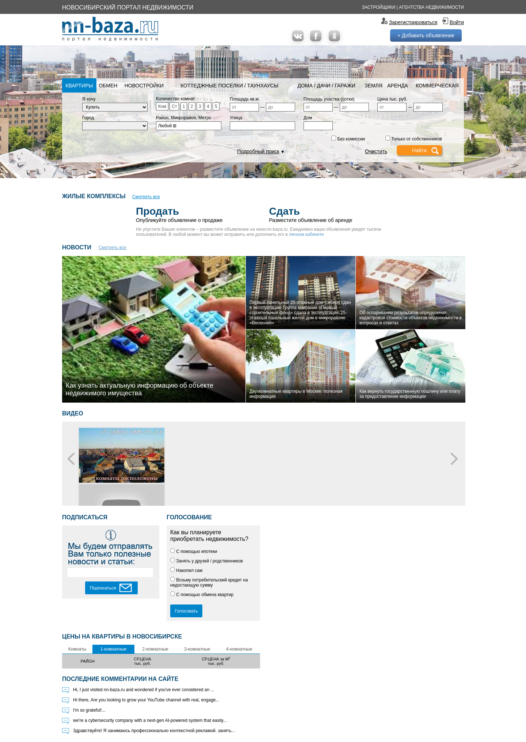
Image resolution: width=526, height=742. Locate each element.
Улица (236, 117)
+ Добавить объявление (425, 35)
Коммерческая (437, 85)
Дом (308, 117)
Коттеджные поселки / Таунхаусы (229, 85)
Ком (162, 106)
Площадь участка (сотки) (329, 99)
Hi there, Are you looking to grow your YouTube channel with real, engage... (146, 700)
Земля (373, 85)
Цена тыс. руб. (392, 99)
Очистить (376, 151)
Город (88, 117)
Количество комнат (175, 98)
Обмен (108, 85)
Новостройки (144, 85)
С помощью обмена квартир (201, 594)
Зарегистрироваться (413, 22)
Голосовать (186, 611)
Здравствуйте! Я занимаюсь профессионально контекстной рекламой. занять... (154, 730)
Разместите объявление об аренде (330, 213)
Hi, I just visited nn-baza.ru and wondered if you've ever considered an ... (143, 689)
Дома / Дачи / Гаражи (326, 85)
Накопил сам (186, 570)
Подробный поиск (258, 151)
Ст (174, 106)
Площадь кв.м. (245, 99)
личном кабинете (306, 234)
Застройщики (379, 7)
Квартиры (79, 85)
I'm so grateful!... (89, 710)
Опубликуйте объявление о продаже (202, 213)
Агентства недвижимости (431, 7)
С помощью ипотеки (193, 551)
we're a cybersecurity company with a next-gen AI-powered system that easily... (150, 720)
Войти (457, 22)
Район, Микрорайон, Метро (183, 117)
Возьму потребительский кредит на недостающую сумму (209, 582)
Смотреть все (146, 196)
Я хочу (89, 99)
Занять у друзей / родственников (206, 561)
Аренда (397, 85)
